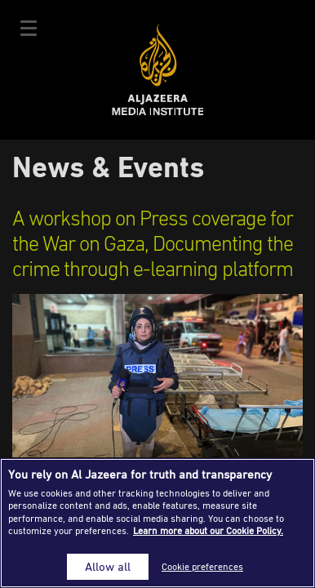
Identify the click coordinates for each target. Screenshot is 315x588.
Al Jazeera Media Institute (157, 69)
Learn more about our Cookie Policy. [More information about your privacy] (208, 530)
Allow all (108, 566)
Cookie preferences (202, 566)
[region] (157, 523)
